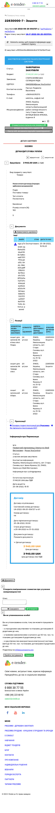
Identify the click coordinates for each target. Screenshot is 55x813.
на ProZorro (46, 29)
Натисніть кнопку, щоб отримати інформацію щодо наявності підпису (29, 43)
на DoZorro (10, 31)
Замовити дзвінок (38, 6)
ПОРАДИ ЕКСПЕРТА (13, 775)
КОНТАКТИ (9, 756)
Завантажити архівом (25, 232)
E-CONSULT (9, 736)
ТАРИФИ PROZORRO (13, 785)
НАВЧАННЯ (9, 741)
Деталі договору (22, 542)
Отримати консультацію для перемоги (29, 125)
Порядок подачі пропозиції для (29, 425)
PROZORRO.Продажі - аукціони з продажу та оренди (29, 731)
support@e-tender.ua (12, 699)
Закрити (29, 656)
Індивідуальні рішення (16, 765)
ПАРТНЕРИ (9, 780)
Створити (32, 610)
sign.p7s (21, 244)
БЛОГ (7, 751)
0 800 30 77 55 (37, 3)
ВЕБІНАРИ (9, 770)
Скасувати (13, 610)
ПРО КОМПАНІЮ (12, 761)
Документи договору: (24, 534)
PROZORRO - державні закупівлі (19, 727)
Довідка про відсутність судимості (28, 128)
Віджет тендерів (12, 746)
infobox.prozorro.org (24, 651)
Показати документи (23, 537)
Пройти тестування (12, 656)
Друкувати (8, 580)
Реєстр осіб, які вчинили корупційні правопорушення (29, 131)
